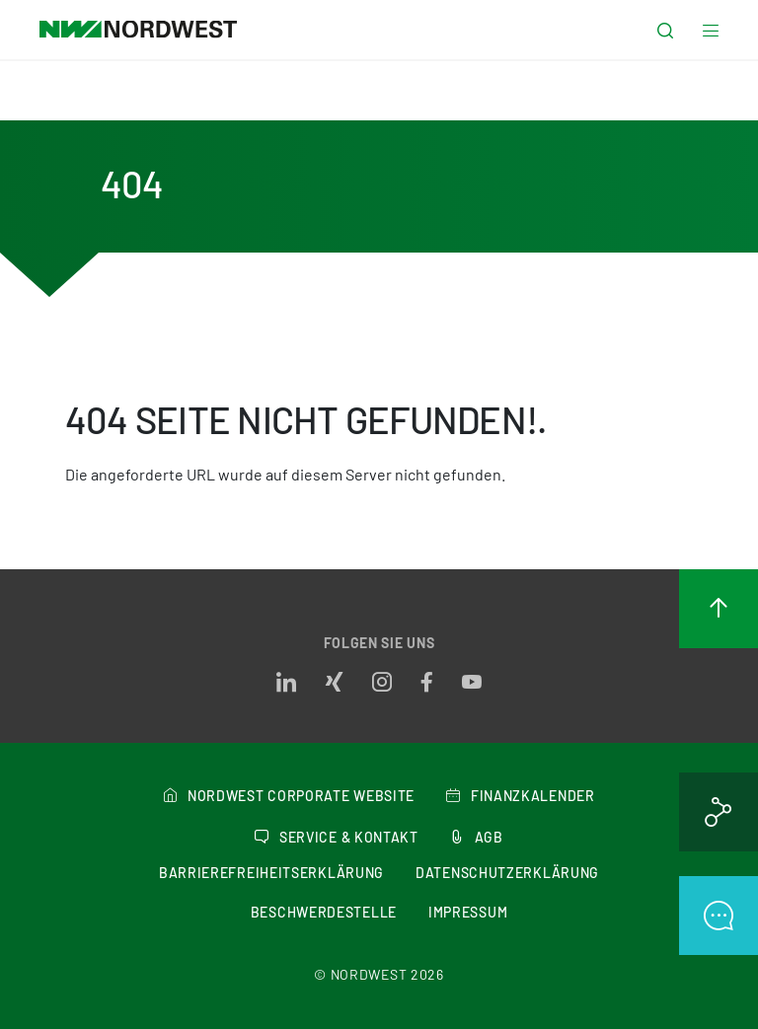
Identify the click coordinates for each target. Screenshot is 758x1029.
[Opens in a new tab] (286, 683)
